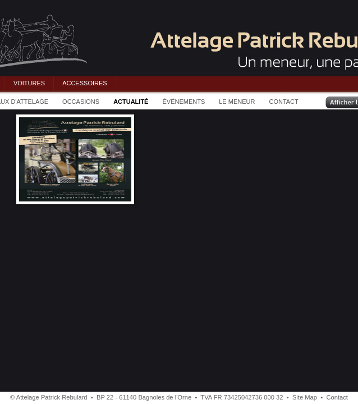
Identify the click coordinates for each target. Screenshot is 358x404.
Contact (337, 397)
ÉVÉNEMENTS (183, 101)
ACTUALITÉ (130, 101)
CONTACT (283, 101)
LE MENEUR (237, 101)
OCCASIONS (80, 101)
